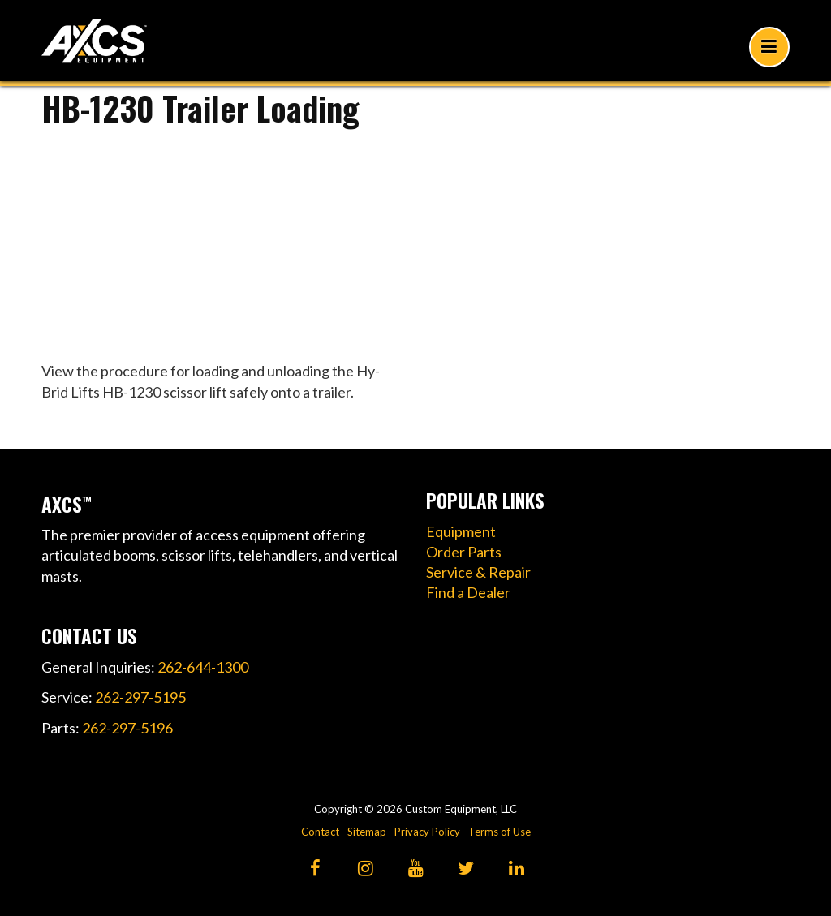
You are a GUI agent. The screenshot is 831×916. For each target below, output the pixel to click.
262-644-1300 (202, 667)
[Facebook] (315, 869)
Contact (320, 831)
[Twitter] (466, 869)
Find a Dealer (468, 592)
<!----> (222, 239)
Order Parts (464, 552)
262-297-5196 (127, 728)
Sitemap (366, 831)
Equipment (461, 531)
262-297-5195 (140, 697)
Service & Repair (478, 572)
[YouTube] (416, 869)
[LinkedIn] (516, 869)
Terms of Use (499, 831)
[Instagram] (365, 869)
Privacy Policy (427, 831)
